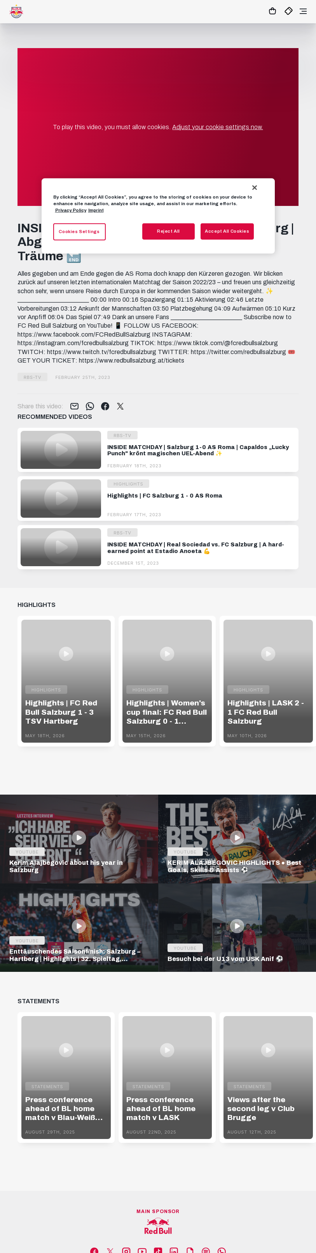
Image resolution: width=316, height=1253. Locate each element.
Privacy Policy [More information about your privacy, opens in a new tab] (70, 210)
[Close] (254, 187)
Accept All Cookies (227, 231)
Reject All (168, 231)
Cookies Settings (79, 231)
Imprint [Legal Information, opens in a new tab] (96, 210)
